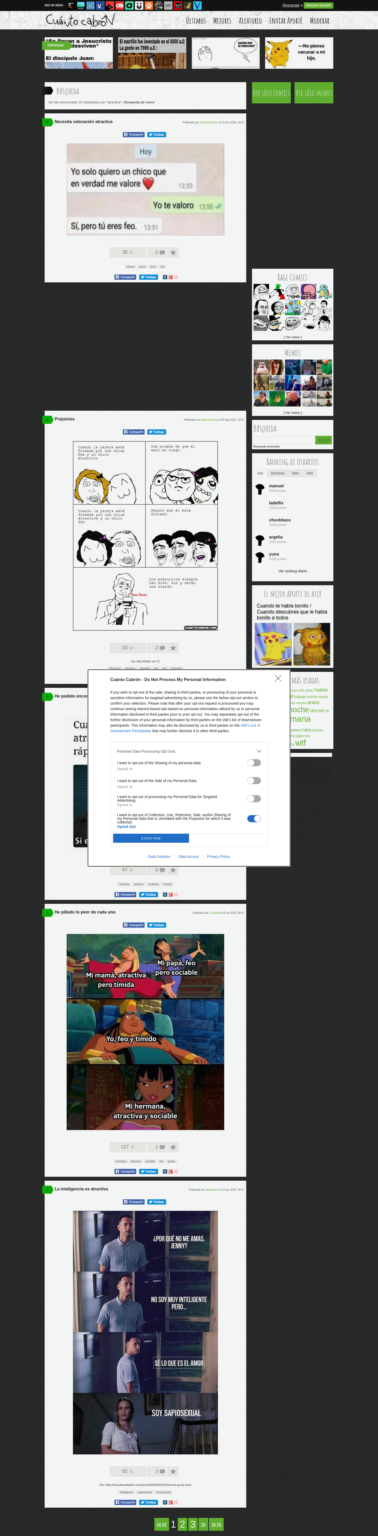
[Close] (280, 680)
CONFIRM (151, 838)
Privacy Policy (218, 856)
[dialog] (189, 768)
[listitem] (189, 751)
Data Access (188, 856)
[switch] (254, 762)
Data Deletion (159, 856)
